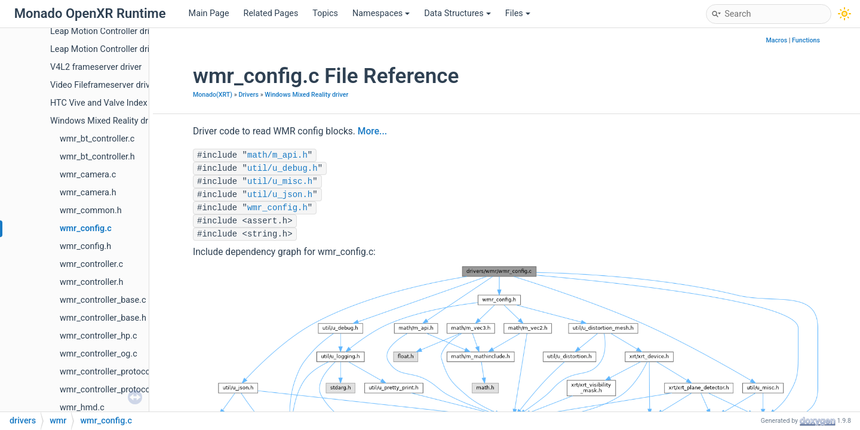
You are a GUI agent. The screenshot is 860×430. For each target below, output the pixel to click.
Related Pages (271, 13)
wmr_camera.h (88, 193)
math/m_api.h (277, 155)
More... (372, 131)
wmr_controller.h (92, 282)
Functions (806, 40)
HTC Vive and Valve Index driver (110, 103)
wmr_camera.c (88, 175)
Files (517, 13)
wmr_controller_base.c (103, 300)
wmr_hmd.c (82, 408)
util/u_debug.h (282, 168)
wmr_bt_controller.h (97, 157)
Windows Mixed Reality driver (106, 121)
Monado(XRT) (212, 95)
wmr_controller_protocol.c (109, 372)
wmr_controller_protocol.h (109, 390)
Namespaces (381, 13)
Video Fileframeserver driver (103, 85)
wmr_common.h (91, 210)
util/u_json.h (279, 194)
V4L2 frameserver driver (96, 67)
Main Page (209, 13)
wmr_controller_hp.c (98, 336)
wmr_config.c (86, 228)
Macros (776, 40)
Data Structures (457, 13)
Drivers (248, 95)
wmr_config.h (85, 246)
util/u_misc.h (279, 181)
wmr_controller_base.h (103, 318)
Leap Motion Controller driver (105, 31)
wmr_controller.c (91, 264)
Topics (325, 13)
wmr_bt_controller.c (97, 139)
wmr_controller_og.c (98, 354)
